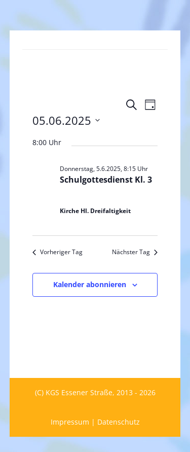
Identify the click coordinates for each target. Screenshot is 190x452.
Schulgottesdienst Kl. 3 (106, 179)
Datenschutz (118, 422)
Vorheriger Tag (57, 252)
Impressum (70, 422)
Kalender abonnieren (89, 284)
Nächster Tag (135, 252)
